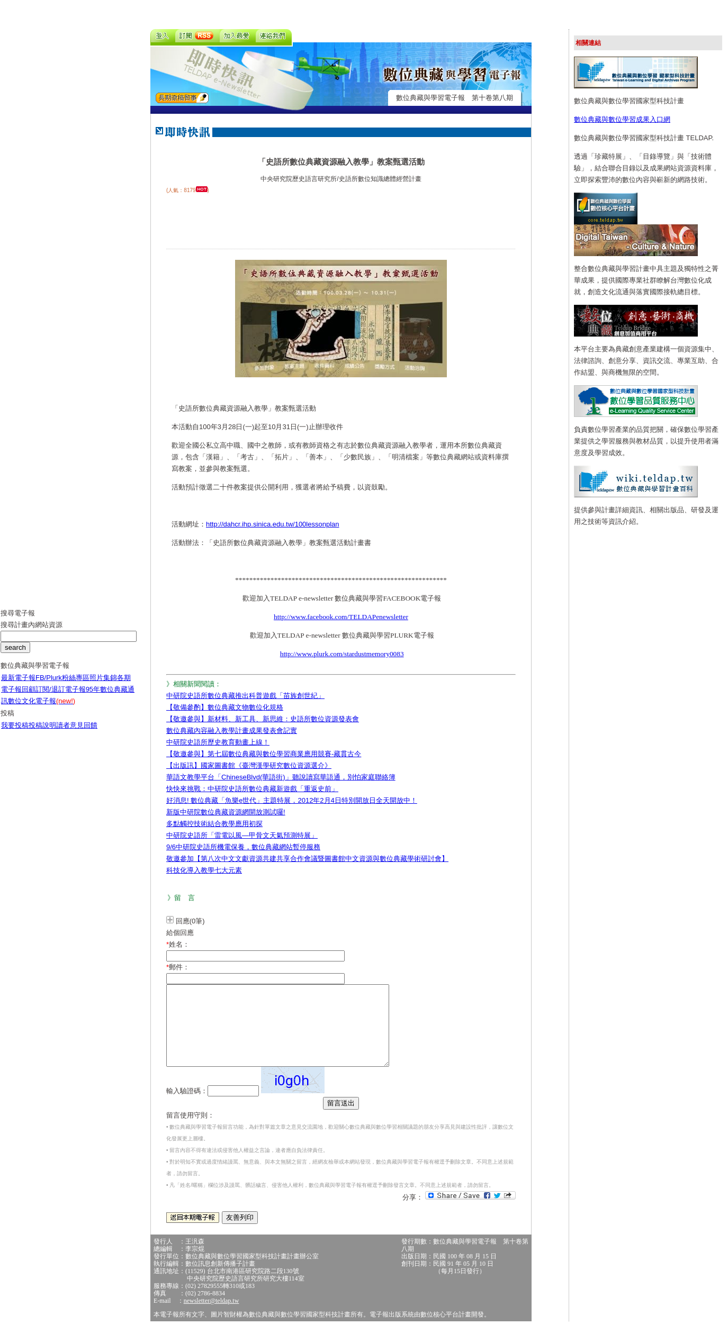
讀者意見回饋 (76, 733)
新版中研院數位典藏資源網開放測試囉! (225, 812)
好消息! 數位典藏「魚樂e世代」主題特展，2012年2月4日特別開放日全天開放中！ (291, 800)
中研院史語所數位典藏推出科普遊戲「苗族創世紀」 (245, 696)
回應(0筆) (190, 921)
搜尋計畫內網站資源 (31, 633)
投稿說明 (42, 733)
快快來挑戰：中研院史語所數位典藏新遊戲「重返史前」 (252, 789)
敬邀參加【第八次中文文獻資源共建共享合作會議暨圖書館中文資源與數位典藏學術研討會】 (307, 859)
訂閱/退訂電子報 (60, 697)
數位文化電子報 (41, 709)
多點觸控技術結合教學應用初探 (214, 824)
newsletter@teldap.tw (211, 1316)
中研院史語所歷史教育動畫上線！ (217, 742)
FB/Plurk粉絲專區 (62, 685)
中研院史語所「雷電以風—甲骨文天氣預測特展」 (242, 835)
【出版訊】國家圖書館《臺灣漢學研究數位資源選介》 (248, 765)
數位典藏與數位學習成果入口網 (622, 119)
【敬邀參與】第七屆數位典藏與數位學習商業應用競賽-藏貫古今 (263, 754)
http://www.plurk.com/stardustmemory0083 (342, 654)
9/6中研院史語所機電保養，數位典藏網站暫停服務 (243, 847)
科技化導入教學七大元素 (204, 870)
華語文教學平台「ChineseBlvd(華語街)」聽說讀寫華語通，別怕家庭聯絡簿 (281, 777)
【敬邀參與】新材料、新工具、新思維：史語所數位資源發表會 (262, 719)
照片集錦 (103, 685)
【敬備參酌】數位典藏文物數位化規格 (224, 707)
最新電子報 (18, 685)
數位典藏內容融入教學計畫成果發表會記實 (231, 730)
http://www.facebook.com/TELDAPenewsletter (341, 617)
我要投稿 (15, 733)
